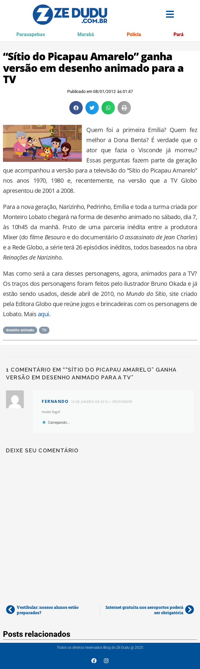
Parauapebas (30, 34)
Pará (179, 34)
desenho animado (20, 330)
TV (44, 330)
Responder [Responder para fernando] (122, 401)
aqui (43, 314)
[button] (76, 107)
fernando (55, 401)
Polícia (134, 34)
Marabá (85, 34)
